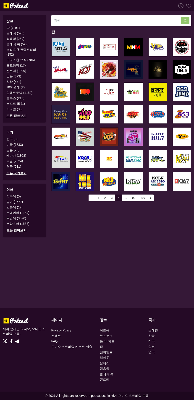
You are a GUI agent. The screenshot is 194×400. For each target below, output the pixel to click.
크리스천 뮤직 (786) (20, 60)
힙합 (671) (13, 82)
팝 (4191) (13, 28)
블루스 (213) (15, 98)
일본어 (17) (14, 207)
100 (142, 198)
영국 (151, 352)
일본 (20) (12, 150)
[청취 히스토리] (180, 5)
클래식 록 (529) (17, 44)
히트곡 (104, 330)
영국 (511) (13, 166)
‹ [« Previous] (91, 198)
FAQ (54, 341)
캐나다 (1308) (16, 155)
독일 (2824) (14, 161)
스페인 (153, 330)
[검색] (116, 20)
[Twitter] (6, 340)
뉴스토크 (106, 336)
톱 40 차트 (107, 341)
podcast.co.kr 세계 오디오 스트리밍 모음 (120, 395)
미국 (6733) (14, 144)
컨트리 (104, 379)
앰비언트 (106, 352)
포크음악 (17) (16, 65)
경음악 (104, 368)
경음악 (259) (15, 39)
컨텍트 (56, 336)
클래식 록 (106, 374)
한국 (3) (12, 139)
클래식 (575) (15, 33)
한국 (151, 336)
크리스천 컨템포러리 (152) (21, 52)
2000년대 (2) (15, 87)
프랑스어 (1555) (17, 224)
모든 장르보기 (16, 116)
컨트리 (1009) (16, 71)
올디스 (104, 363)
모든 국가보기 (16, 173)
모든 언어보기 (16, 230)
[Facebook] (12, 340)
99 (133, 198)
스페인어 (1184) (17, 213)
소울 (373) (13, 76)
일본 (151, 347)
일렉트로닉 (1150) (19, 93)
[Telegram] (17, 340)
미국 (151, 341)
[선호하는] (187, 5)
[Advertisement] (97, 273)
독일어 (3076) (16, 218)
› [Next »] (150, 198)
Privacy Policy (61, 330)
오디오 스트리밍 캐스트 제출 (71, 347)
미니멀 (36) (14, 109)
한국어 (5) (13, 196)
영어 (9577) (14, 202)
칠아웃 (104, 357)
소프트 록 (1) (15, 103)
